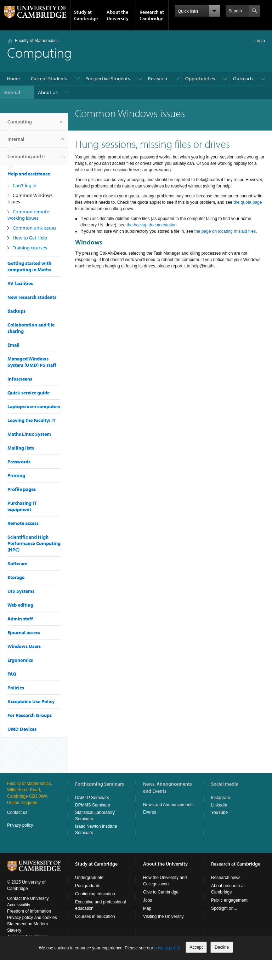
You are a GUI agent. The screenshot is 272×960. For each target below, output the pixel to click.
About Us (48, 92)
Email (13, 345)
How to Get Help (30, 238)
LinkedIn (219, 805)
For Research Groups (29, 715)
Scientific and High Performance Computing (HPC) (34, 543)
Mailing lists (20, 448)
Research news (225, 877)
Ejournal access (23, 632)
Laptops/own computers (33, 406)
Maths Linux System (29, 434)
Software (17, 563)
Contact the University (28, 898)
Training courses (30, 247)
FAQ (11, 674)
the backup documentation (152, 224)
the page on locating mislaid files (225, 231)
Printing (16, 475)
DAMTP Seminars (92, 797)
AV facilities (20, 283)
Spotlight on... (224, 908)
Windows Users (24, 646)
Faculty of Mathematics (36, 40)
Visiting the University (163, 916)
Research (157, 78)
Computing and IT (26, 159)
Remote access (23, 523)
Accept (196, 947)
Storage (15, 577)
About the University (118, 15)
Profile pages (21, 489)
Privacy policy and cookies (32, 917)
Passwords (18, 461)
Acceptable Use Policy (31, 701)
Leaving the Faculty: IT (31, 420)
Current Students (49, 78)
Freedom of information (29, 911)
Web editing (20, 605)
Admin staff (20, 618)
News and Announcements (168, 804)
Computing (19, 124)
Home (13, 78)
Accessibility (18, 904)
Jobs (147, 900)
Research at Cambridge (152, 15)
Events (149, 812)
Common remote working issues (28, 214)
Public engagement (229, 900)
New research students (31, 297)
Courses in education (95, 916)
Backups (16, 311)
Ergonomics (20, 660)
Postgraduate (87, 885)
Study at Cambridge (86, 15)
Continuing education (95, 893)
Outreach (243, 78)
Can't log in (24, 185)
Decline (222, 947)
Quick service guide (28, 392)
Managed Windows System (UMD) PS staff (31, 361)
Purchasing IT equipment (22, 506)
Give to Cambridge (160, 892)
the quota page (248, 202)
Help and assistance (28, 173)
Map (147, 908)
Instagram (220, 797)
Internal (12, 92)
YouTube (219, 812)
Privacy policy (20, 825)
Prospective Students (107, 78)
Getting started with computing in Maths (29, 266)
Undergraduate (89, 877)
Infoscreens (19, 379)
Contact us (17, 812)
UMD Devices (21, 729)
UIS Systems (20, 591)
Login (260, 40)
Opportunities (200, 78)
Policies (15, 687)
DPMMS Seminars (92, 805)
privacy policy (167, 947)
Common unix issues (34, 228)
